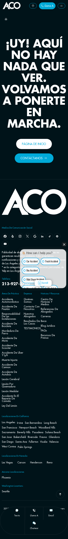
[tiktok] (49, 236)
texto (17, 515)
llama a (34, 515)
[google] (35, 236)
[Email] (51, 510)
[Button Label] (33, 6)
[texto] (17, 510)
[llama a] (34, 510)
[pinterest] (57, 236)
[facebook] (5, 236)
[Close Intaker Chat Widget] (64, 244)
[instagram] (20, 236)
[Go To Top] (60, 494)
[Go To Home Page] (11, 8)
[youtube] (5, 244)
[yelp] (12, 236)
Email (51, 515)
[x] (27, 236)
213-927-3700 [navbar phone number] (16, 284)
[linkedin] (42, 236)
